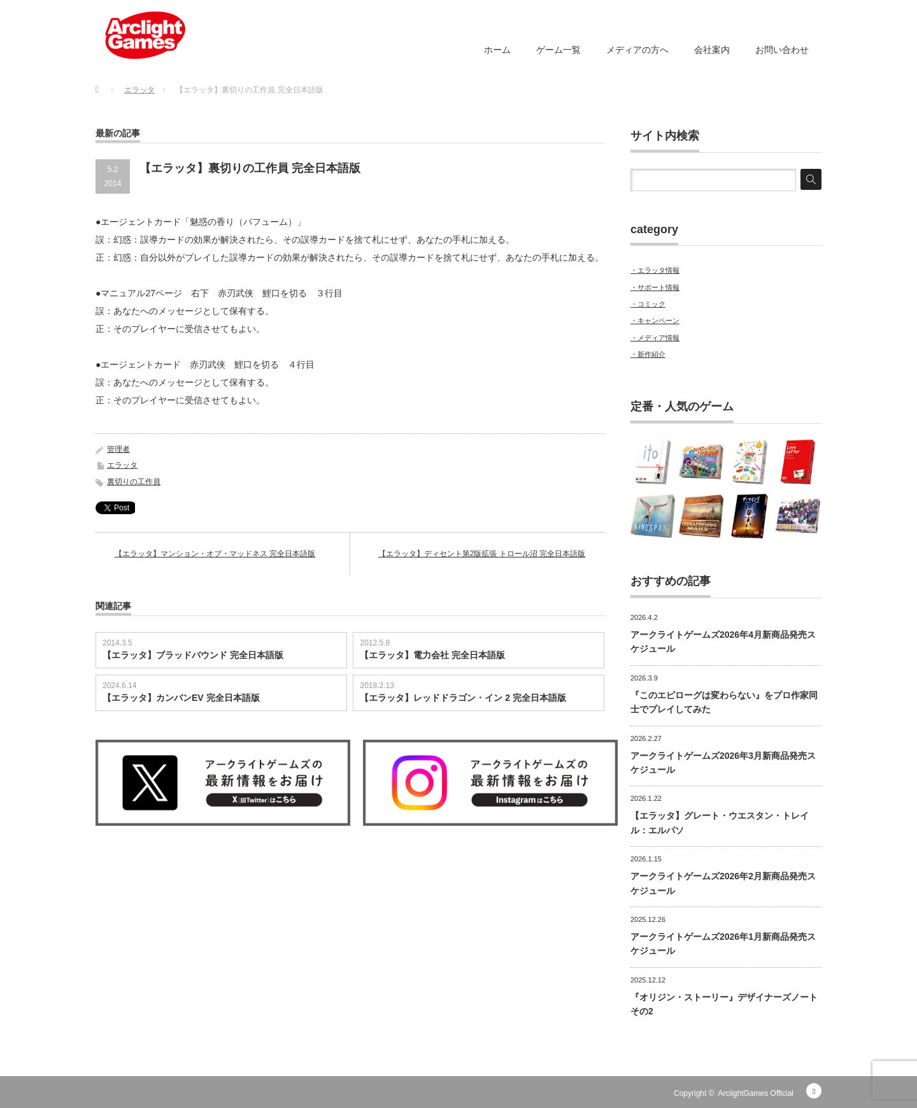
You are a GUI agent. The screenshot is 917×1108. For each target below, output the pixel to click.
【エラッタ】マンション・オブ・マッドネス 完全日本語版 (215, 553)
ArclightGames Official (755, 1093)
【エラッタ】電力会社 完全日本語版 (432, 655)
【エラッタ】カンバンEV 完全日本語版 (181, 698)
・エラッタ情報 (654, 270)
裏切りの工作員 (133, 481)
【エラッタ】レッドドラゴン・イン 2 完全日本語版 (463, 698)
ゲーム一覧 (558, 50)
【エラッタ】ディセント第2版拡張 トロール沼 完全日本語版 (481, 553)
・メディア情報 (654, 338)
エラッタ (122, 465)
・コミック (647, 304)
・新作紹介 (647, 354)
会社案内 (712, 50)
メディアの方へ (637, 50)
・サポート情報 (654, 287)
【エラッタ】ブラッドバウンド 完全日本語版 (193, 655)
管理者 (118, 449)
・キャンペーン (654, 320)
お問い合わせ (782, 50)
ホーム (497, 50)
